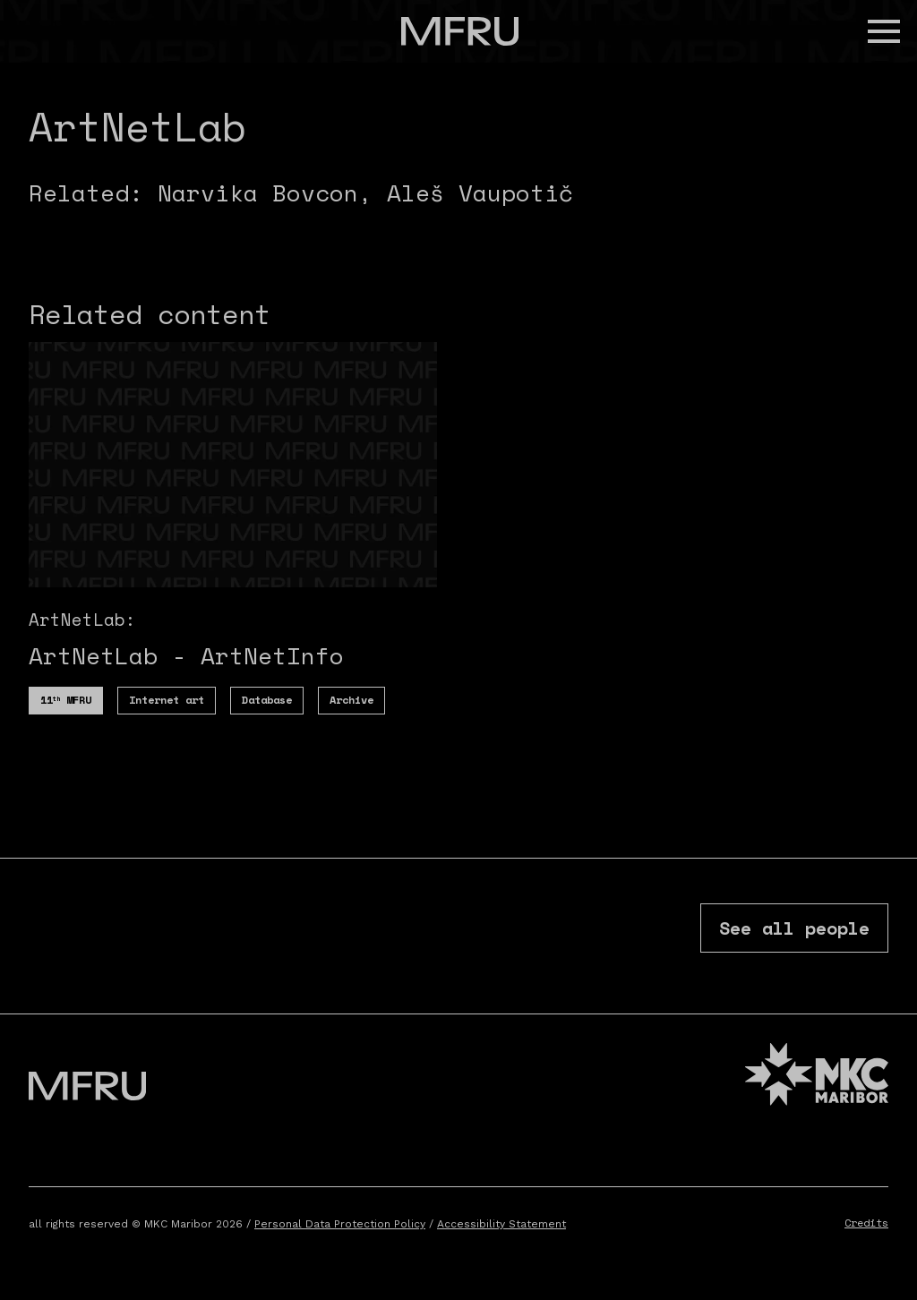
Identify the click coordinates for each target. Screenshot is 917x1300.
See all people (794, 928)
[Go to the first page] (459, 31)
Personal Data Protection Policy (339, 1224)
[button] (884, 31)
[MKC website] (816, 1076)
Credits (866, 1222)
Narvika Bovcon (258, 192)
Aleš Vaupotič (480, 192)
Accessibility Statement (501, 1224)
